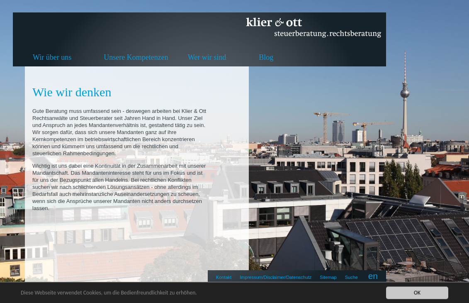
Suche (351, 277)
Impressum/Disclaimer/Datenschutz (275, 277)
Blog (266, 57)
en (373, 276)
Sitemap (328, 277)
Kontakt (223, 277)
